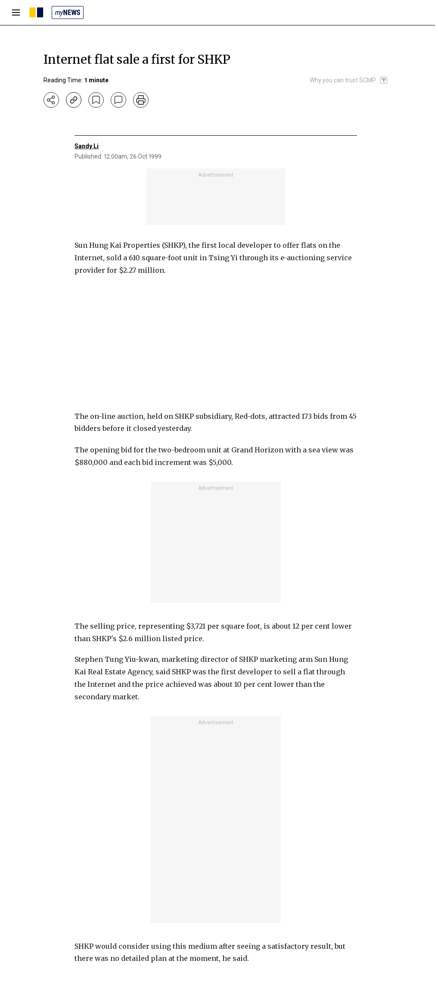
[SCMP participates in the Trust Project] (349, 80)
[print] (141, 100)
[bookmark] (96, 100)
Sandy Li (87, 146)
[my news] (68, 12)
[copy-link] (73, 100)
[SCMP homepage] (36, 12)
